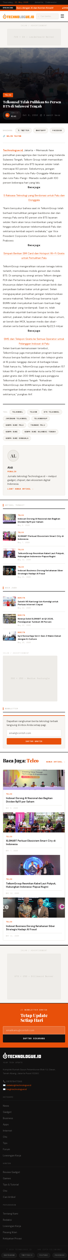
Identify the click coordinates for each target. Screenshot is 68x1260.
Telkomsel (17, 412)
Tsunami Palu (37, 425)
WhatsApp (41, 130)
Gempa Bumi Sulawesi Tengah (40, 431)
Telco (8, 95)
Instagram (9, 1255)
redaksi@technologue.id (18, 1085)
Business (8, 1118)
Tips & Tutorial (11, 1184)
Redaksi (7, 1219)
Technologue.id (13, 150)
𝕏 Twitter (23, 130)
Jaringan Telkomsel (16, 418)
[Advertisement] (34, 71)
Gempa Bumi (12, 431)
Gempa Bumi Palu (15, 425)
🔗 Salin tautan (12, 136)
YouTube (43, 1255)
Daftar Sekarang (34, 1038)
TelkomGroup (40, 418)
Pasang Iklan (10, 1232)
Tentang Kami (10, 1213)
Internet (7, 1130)
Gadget (7, 1112)
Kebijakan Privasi (12, 1238)
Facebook (57, 130)
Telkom (33, 412)
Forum (6, 1149)
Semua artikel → (55, 761)
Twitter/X (26, 1255)
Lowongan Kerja (12, 1155)
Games (7, 1178)
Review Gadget (11, 1172)
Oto (5, 1136)
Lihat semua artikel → (20, 489)
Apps (6, 1124)
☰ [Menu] (62, 16)
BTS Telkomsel (51, 412)
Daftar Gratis (34, 741)
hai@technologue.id (16, 1089)
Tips (5, 1143)
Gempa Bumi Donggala (17, 438)
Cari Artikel (9, 1197)
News (6, 1105)
